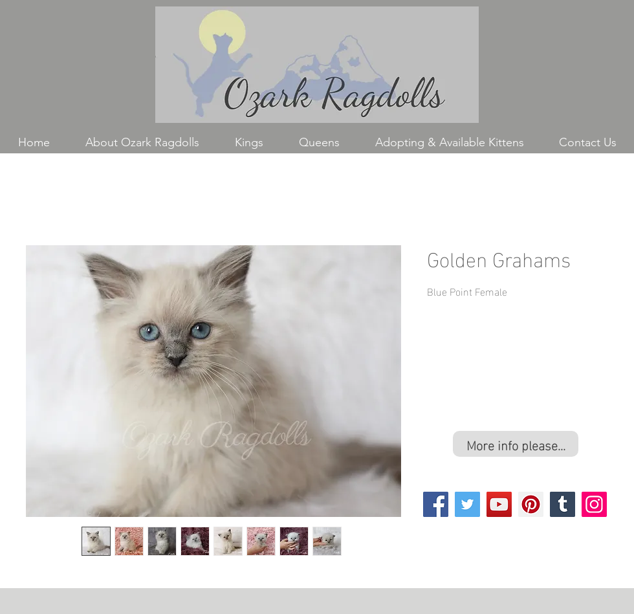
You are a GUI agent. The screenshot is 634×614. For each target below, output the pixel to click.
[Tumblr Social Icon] (562, 504)
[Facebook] (435, 504)
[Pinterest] (530, 504)
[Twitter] (467, 504)
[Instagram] (594, 504)
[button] (249, 142)
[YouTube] (499, 504)
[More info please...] (515, 444)
